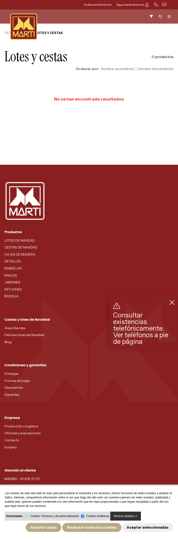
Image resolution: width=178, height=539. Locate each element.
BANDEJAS (13, 268)
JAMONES (12, 282)
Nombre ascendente (117, 69)
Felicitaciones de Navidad (24, 335)
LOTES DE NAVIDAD (19, 240)
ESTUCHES (13, 289)
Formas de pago (17, 381)
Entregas (11, 373)
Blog (8, 342)
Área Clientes (14, 328)
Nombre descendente (156, 69)
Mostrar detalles (125, 516)
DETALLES (12, 261)
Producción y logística (21, 426)
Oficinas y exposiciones (22, 433)
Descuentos (13, 387)
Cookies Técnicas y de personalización (54, 516)
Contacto (11, 440)
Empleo (10, 447)
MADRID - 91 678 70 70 (22, 479)
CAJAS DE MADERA (19, 254)
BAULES (10, 275)
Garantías (11, 394)
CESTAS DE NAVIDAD (20, 247)
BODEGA (11, 296)
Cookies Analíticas (97, 516)
